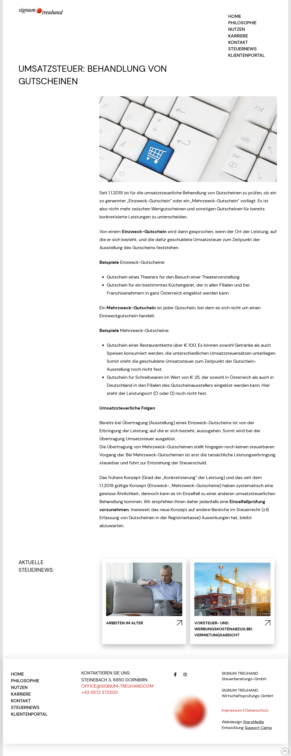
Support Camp (258, 727)
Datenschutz (256, 710)
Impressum (232, 710)
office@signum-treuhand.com (117, 686)
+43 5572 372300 (99, 692)
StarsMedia (253, 722)
